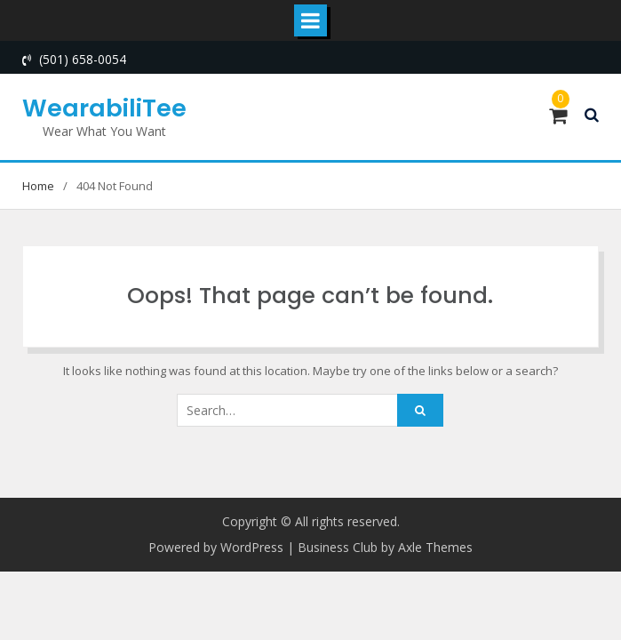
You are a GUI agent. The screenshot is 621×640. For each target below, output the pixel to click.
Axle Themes (435, 547)
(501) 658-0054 (82, 59)
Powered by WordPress (215, 547)
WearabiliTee (104, 108)
